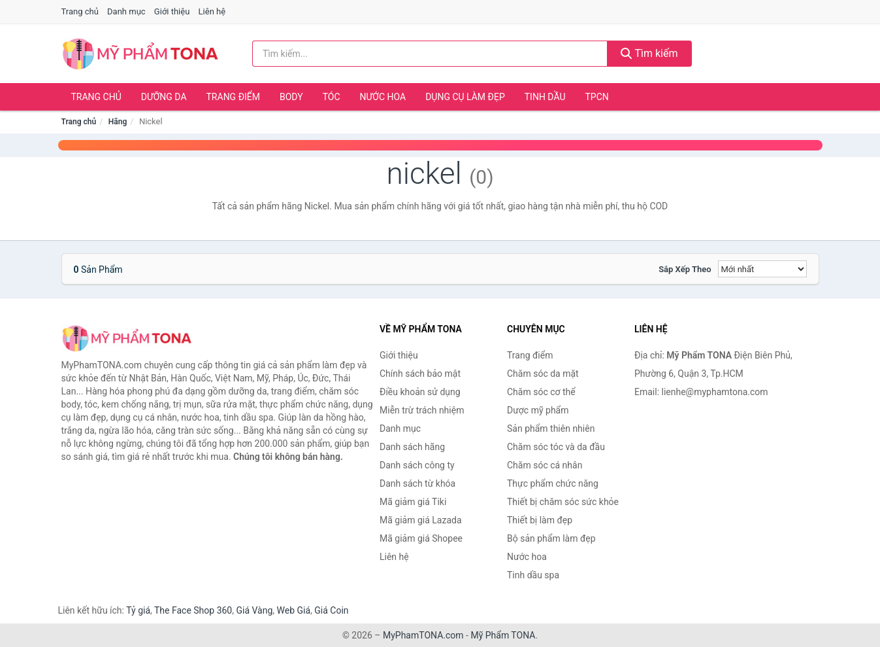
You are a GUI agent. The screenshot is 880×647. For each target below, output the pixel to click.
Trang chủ (80, 11)
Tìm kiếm (649, 53)
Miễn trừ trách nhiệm (422, 410)
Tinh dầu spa (533, 575)
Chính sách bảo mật (420, 373)
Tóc (331, 97)
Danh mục (126, 11)
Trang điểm (233, 97)
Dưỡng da (164, 97)
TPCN (596, 97)
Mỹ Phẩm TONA (502, 635)
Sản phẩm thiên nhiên (551, 428)
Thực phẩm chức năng (552, 483)
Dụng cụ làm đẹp (465, 97)
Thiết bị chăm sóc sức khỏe (563, 502)
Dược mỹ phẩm (538, 410)
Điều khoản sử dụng (420, 392)
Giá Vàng (254, 610)
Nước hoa (383, 97)
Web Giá (294, 610)
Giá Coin (331, 610)
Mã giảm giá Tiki (413, 502)
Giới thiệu (171, 11)
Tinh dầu (545, 97)
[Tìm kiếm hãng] (430, 54)
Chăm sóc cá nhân (544, 465)
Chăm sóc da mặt (543, 373)
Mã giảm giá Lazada (421, 520)
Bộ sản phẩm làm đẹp (551, 538)
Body (291, 97)
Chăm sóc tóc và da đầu (556, 447)
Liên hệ (212, 11)
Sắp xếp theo (685, 269)
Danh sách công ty (417, 465)
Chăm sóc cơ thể (541, 392)
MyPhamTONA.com (423, 635)
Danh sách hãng (412, 447)
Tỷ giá (138, 610)
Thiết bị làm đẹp (539, 520)
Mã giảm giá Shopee (421, 538)
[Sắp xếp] (762, 268)
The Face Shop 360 (193, 610)
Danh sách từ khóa (417, 483)
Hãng (117, 121)
